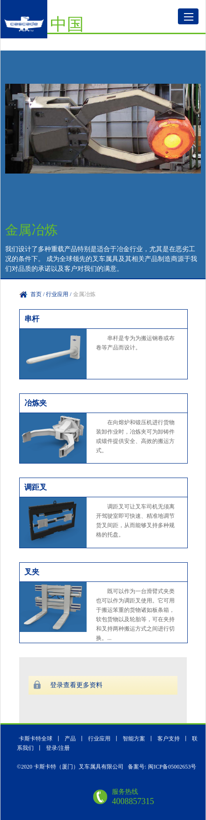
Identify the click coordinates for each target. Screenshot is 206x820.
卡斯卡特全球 (35, 738)
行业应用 (99, 738)
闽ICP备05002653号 (172, 766)
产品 (71, 738)
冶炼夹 (35, 403)
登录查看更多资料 (76, 685)
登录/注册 (58, 748)
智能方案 (134, 738)
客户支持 (169, 738)
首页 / (38, 294)
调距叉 (35, 487)
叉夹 (31, 572)
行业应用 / (59, 294)
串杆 (31, 319)
